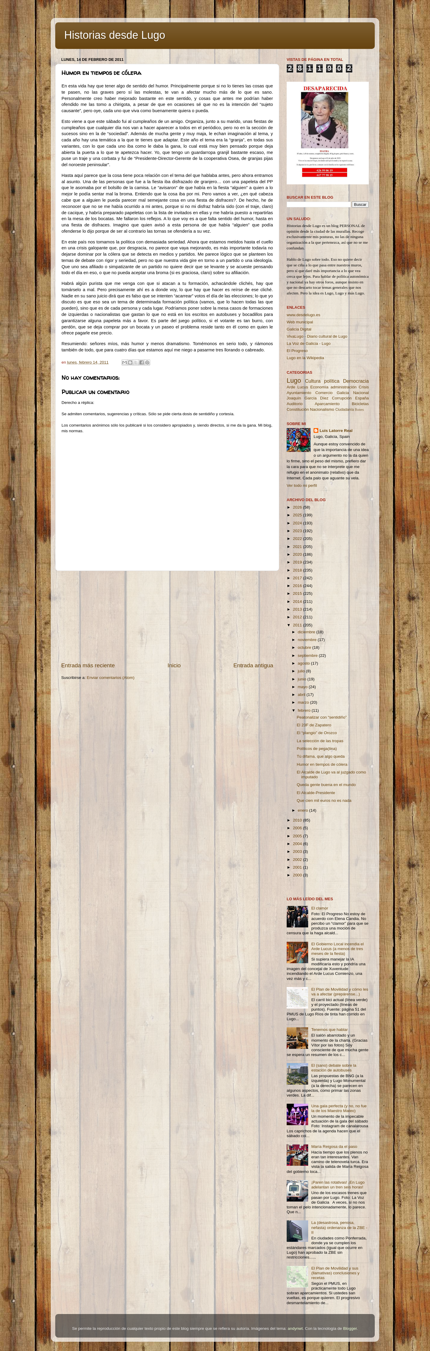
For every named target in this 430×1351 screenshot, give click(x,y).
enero (303, 810)
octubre (305, 647)
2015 (298, 593)
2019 (298, 562)
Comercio (324, 392)
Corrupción (341, 398)
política (331, 381)
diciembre (307, 632)
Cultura (312, 381)
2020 (298, 554)
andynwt (295, 1328)
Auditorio (294, 404)
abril (302, 694)
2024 (298, 523)
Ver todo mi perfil (302, 485)
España (362, 398)
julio (302, 671)
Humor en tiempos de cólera (322, 764)
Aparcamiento (327, 404)
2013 (298, 609)
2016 (298, 585)
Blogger (350, 1328)
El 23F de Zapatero (314, 725)
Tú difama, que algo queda (321, 756)
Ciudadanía (344, 409)
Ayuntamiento (299, 392)
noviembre (308, 639)
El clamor (319, 908)
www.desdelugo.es (303, 315)
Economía (319, 387)
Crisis (364, 387)
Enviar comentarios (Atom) (111, 677)
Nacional (361, 392)
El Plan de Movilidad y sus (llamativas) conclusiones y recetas (335, 1273)
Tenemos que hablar (329, 1029)
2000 (298, 875)
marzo (304, 702)
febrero (305, 710)
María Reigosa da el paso (334, 1146)
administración (344, 387)
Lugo (294, 380)
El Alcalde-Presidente (316, 792)
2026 (298, 507)
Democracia (356, 381)
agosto (304, 663)
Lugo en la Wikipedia (305, 358)
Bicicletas (360, 404)
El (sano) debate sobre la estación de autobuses (333, 1067)
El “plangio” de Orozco (317, 733)
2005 (298, 836)
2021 (298, 546)
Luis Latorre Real (336, 430)
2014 (298, 601)
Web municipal (300, 322)
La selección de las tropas (320, 741)
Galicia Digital (299, 329)
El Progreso (297, 350)
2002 (298, 859)
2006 (298, 828)
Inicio (174, 665)
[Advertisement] (167, 616)
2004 (298, 844)
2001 (298, 867)
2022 (298, 538)
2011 (298, 625)
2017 (298, 578)
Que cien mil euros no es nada (324, 800)
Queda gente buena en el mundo (326, 784)
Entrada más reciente (88, 665)
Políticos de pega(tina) (317, 748)
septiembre (308, 655)
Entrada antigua (253, 665)
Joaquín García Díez (307, 398)
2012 (298, 617)
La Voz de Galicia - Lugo (309, 343)
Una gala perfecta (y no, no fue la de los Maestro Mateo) (338, 1108)
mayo (303, 687)
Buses (359, 409)
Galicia (343, 392)
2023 (298, 531)
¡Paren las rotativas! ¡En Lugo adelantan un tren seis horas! (338, 1184)
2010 (298, 820)
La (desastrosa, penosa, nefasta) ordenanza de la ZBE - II (339, 1227)
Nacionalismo (322, 409)
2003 (298, 851)
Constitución (298, 409)
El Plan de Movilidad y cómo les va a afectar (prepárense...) (339, 991)
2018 (298, 570)
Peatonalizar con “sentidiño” (322, 717)
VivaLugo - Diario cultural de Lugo (317, 336)
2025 (298, 515)
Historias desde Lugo (114, 35)
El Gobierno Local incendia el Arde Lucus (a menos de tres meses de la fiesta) (337, 949)
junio (302, 679)
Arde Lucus (297, 387)
